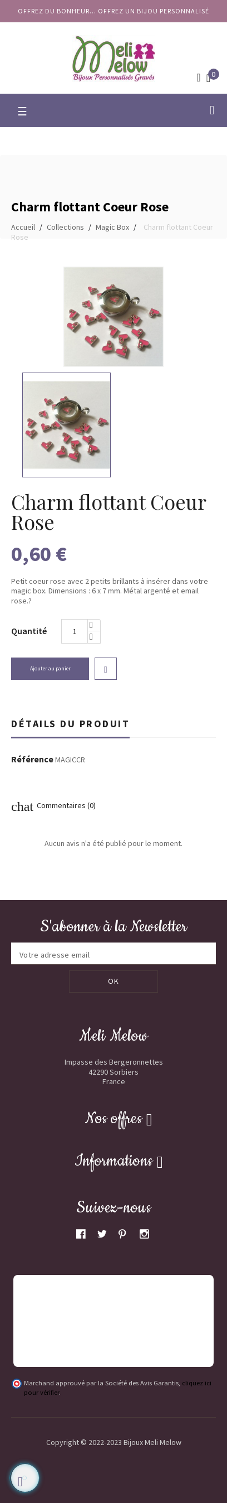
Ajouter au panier (50, 668)
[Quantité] (74, 631)
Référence (32, 760)
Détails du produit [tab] (70, 723)
